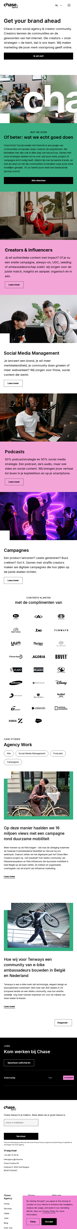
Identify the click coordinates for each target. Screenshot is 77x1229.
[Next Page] (63, 1022)
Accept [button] (49, 1221)
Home (6, 1204)
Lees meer (14, 284)
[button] (58, 5)
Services (8, 1208)
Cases (6, 1213)
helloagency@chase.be (13, 1159)
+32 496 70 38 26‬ (11, 1155)
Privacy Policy (48, 1211)
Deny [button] (33, 1221)
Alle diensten (39, 180)
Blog (6, 1223)
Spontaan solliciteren (19, 1062)
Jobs (6, 1218)
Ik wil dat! (38, 56)
